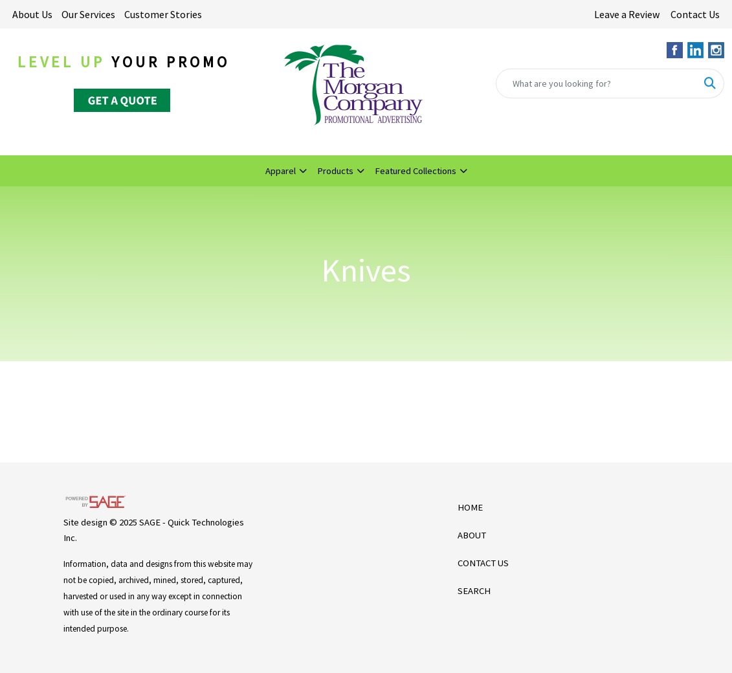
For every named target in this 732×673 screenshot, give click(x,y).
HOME (470, 507)
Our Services (88, 14)
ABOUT (472, 535)
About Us (32, 14)
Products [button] (335, 171)
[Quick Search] (596, 83)
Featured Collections (415, 171)
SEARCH (474, 591)
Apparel (280, 171)
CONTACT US (483, 563)
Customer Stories (163, 14)
